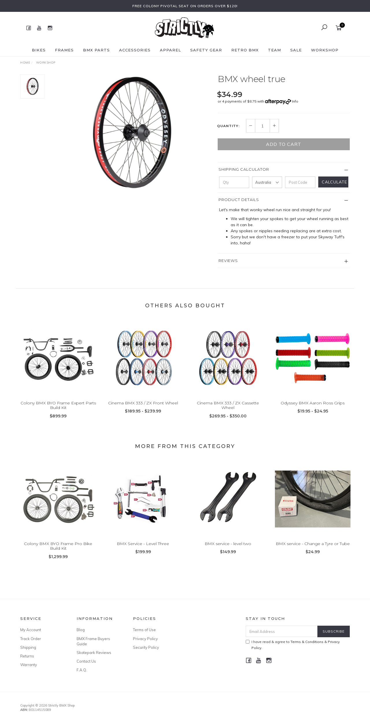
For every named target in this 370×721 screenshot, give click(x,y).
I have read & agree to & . (293, 645)
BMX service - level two (228, 548)
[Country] (267, 182)
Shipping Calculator (244, 169)
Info (295, 101)
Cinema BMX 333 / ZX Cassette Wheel (228, 411)
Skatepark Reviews (94, 652)
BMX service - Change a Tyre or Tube (313, 548)
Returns (27, 656)
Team (274, 50)
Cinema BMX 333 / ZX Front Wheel (143, 408)
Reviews (228, 260)
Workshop (324, 50)
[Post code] (300, 182)
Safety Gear (206, 50)
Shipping (28, 647)
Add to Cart (283, 144)
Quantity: (228, 126)
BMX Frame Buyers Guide (93, 641)
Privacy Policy (145, 638)
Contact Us (86, 661)
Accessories (135, 50)
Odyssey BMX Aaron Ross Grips (313, 408)
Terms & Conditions (307, 642)
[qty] (234, 182)
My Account (30, 629)
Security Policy (146, 647)
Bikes (39, 50)
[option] (131, 132)
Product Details (239, 199)
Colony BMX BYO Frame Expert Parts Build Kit (58, 411)
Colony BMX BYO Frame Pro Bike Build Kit (58, 551)
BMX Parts (96, 50)
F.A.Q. (82, 670)
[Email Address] (282, 631)
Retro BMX (245, 50)
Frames (64, 50)
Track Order (30, 638)
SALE (296, 50)
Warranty (28, 664)
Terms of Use (144, 629)
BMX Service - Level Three (143, 548)
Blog (81, 629)
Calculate (334, 182)
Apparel (170, 50)
